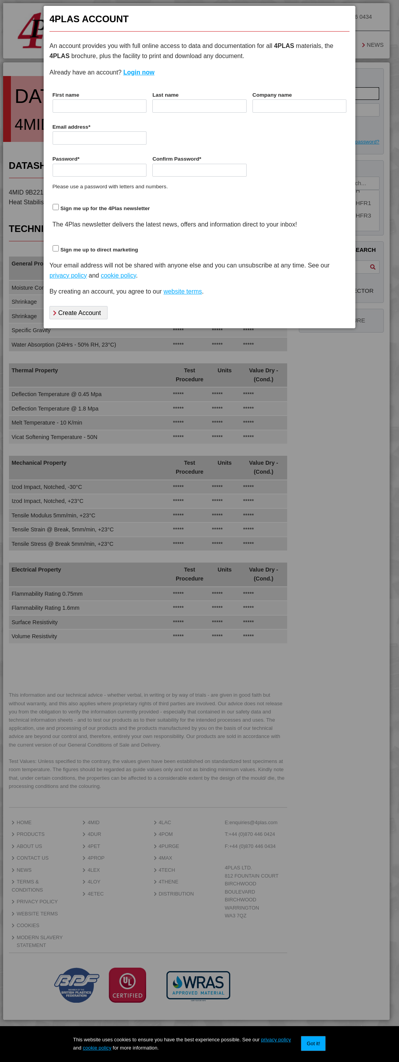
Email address (71, 127)
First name (66, 95)
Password (66, 159)
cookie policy (97, 1048)
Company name (272, 95)
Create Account (77, 313)
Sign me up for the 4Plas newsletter (105, 208)
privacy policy (276, 1040)
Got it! (313, 1043)
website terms (183, 291)
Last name (165, 95)
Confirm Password (176, 159)
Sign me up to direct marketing (99, 250)
